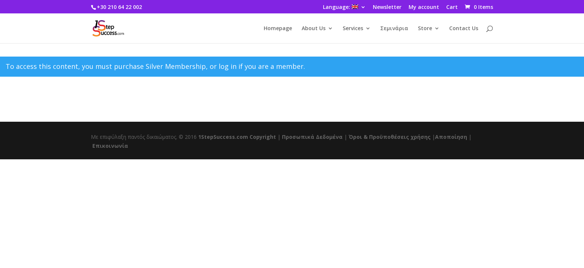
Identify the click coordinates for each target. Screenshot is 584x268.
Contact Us (463, 29)
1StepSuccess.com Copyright (237, 136)
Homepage (278, 29)
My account (424, 7)
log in (228, 66)
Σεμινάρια (394, 29)
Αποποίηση (451, 136)
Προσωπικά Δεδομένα (312, 136)
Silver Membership (176, 66)
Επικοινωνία (110, 145)
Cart (452, 7)
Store (425, 29)
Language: (340, 7)
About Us (314, 29)
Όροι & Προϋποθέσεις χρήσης (390, 136)
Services (353, 29)
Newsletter (387, 7)
